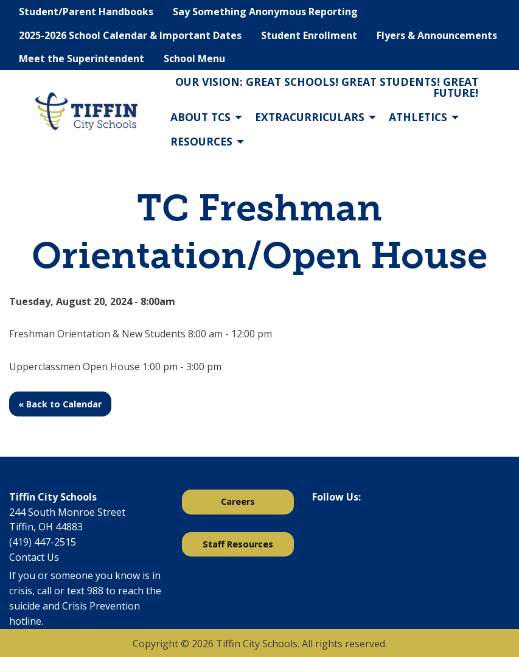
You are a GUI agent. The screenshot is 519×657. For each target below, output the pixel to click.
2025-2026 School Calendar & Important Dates (130, 35)
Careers (238, 501)
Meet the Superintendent (81, 58)
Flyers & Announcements (437, 35)
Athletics (418, 117)
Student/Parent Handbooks (86, 11)
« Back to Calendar (60, 404)
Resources (201, 141)
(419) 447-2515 (42, 542)
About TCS (200, 117)
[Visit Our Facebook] (322, 528)
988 (95, 590)
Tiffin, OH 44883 (46, 526)
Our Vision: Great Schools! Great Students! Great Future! (326, 87)
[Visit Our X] (341, 528)
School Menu (194, 58)
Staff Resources (238, 544)
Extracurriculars (309, 117)
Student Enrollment (309, 35)
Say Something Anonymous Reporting (265, 11)
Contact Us (34, 557)
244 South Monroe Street (67, 512)
